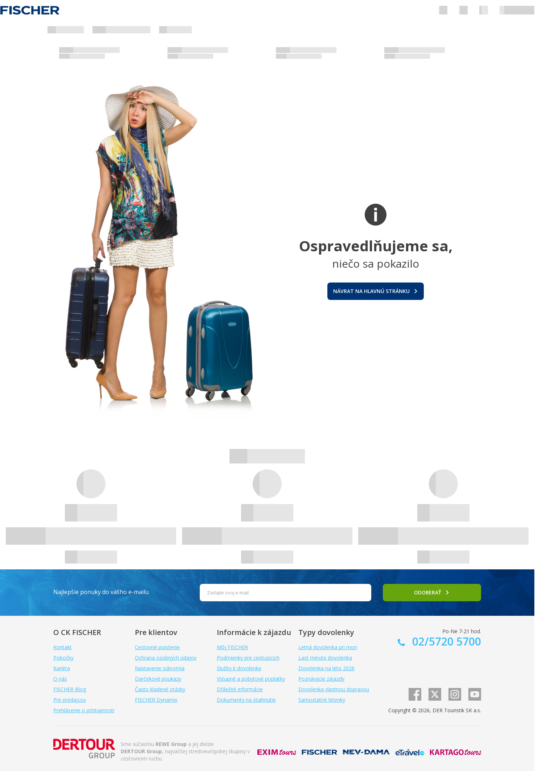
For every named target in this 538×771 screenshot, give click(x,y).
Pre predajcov (69, 699)
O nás (60, 678)
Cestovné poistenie (157, 647)
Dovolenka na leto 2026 (326, 668)
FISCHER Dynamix (156, 699)
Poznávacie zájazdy (321, 678)
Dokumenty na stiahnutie (246, 699)
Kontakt (62, 647)
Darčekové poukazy (158, 678)
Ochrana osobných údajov (165, 657)
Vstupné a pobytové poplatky (251, 678)
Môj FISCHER (232, 647)
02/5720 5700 (445, 641)
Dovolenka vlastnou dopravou (333, 689)
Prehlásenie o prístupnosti (83, 710)
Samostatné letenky (321, 699)
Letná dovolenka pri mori (327, 647)
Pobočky (63, 657)
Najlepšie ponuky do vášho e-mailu (101, 592)
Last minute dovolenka (325, 657)
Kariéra (61, 668)
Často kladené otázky (160, 689)
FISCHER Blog (69, 689)
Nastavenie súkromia (160, 668)
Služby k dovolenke (239, 668)
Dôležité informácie (240, 689)
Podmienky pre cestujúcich (248, 657)
